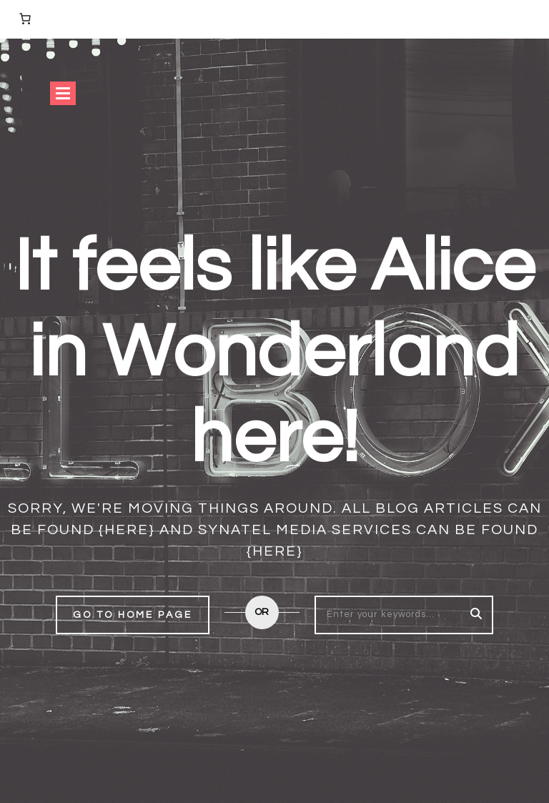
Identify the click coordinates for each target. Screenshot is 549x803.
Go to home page (132, 615)
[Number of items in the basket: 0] (25, 18)
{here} (127, 530)
